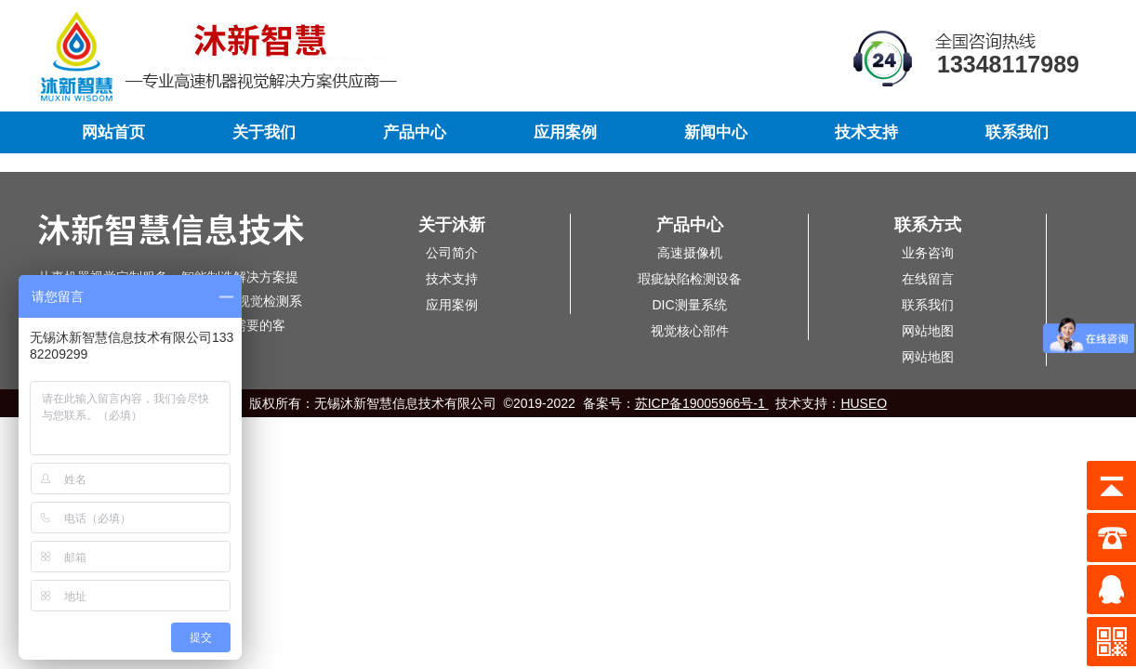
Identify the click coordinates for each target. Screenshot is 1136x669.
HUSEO (863, 403)
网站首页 (113, 132)
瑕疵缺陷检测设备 (690, 278)
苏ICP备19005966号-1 (702, 403)
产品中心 (414, 132)
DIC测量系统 (689, 304)
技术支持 (866, 132)
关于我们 (264, 132)
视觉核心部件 (690, 330)
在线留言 (928, 278)
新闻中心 (715, 132)
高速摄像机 (689, 252)
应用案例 (565, 132)
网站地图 (928, 330)
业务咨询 (928, 252)
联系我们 (1017, 132)
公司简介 (452, 252)
